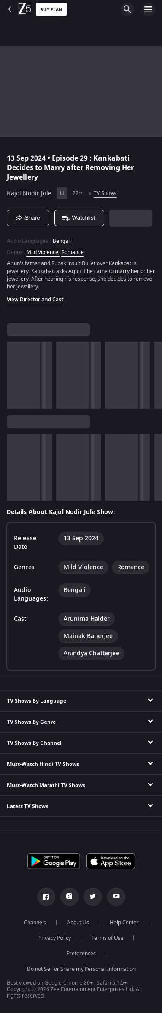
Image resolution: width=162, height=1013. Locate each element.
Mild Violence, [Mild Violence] (43, 252)
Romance (72, 252)
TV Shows (105, 193)
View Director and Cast (35, 300)
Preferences (81, 953)
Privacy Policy (54, 938)
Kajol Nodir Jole (29, 193)
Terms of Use (108, 938)
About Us (78, 922)
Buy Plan (51, 9)
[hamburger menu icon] (148, 9)
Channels (35, 922)
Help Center (124, 922)
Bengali (62, 241)
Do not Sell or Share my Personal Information (81, 969)
